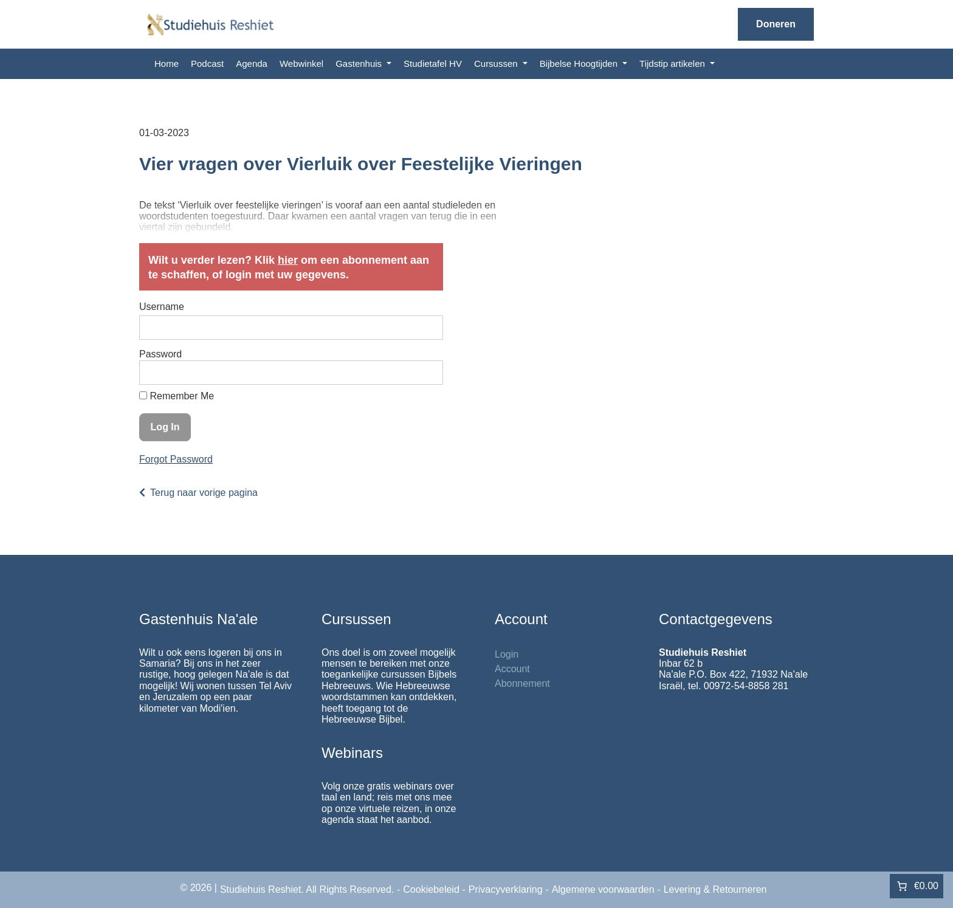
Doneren (776, 24)
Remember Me (176, 396)
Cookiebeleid (431, 889)
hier (288, 260)
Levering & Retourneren (715, 889)
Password (160, 354)
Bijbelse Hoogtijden (580, 63)
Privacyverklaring (506, 889)
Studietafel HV (433, 63)
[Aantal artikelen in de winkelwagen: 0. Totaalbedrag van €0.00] (916, 886)
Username (161, 306)
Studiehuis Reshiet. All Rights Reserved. (307, 889)
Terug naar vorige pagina (204, 492)
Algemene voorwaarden (603, 889)
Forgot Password (176, 459)
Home (166, 63)
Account (512, 669)
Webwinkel (301, 63)
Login (506, 654)
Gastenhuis (359, 63)
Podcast (207, 63)
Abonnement (522, 683)
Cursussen (497, 63)
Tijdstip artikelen (673, 63)
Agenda (251, 63)
